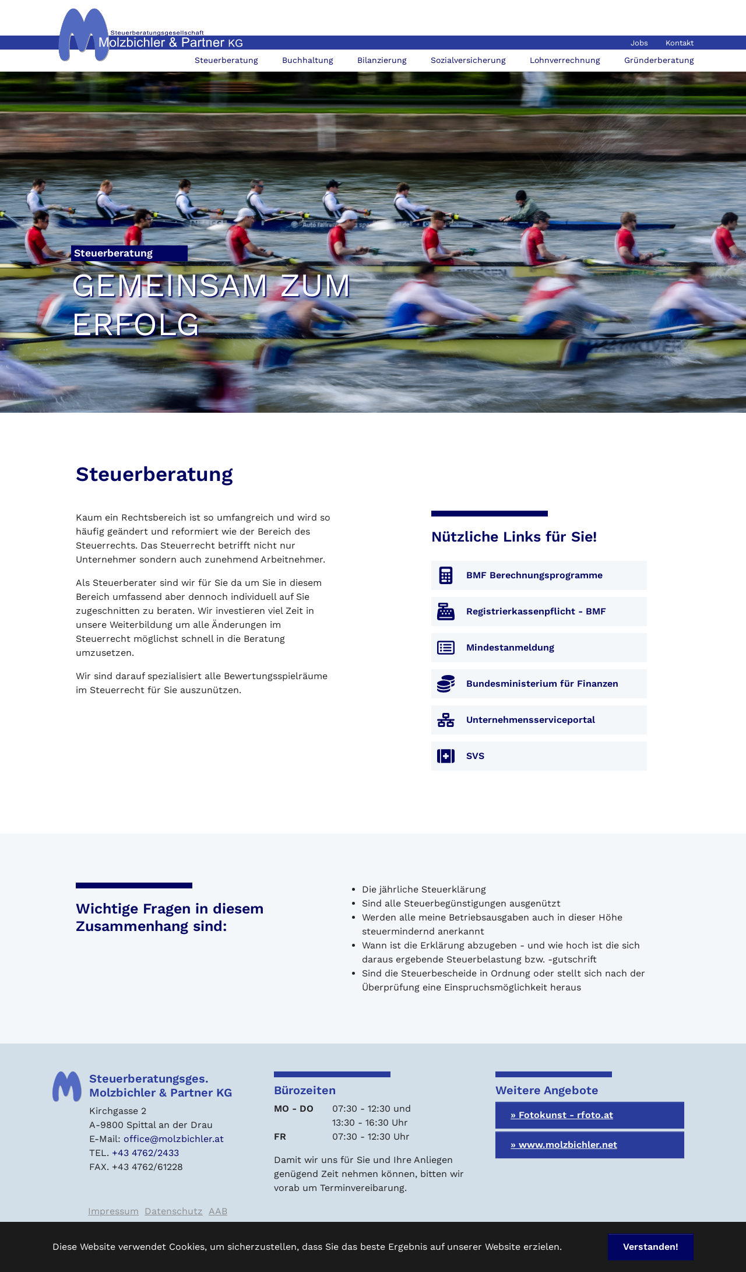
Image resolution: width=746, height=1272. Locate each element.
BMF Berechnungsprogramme (534, 575)
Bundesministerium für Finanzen (542, 683)
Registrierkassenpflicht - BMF (536, 611)
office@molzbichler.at (174, 1138)
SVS (475, 755)
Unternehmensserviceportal (530, 719)
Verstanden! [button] (650, 1246)
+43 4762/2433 (145, 1152)
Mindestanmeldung (510, 647)
